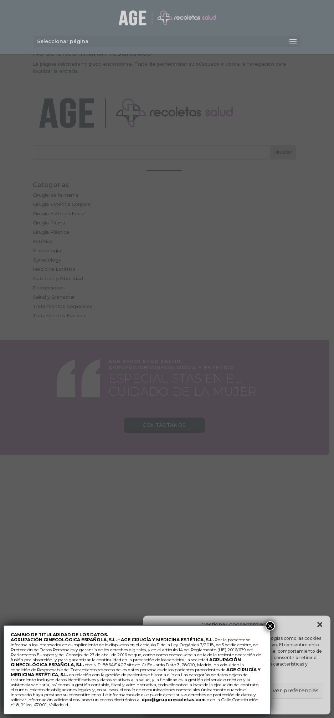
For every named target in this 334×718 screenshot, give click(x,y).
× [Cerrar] (270, 626)
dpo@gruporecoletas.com (174, 699)
